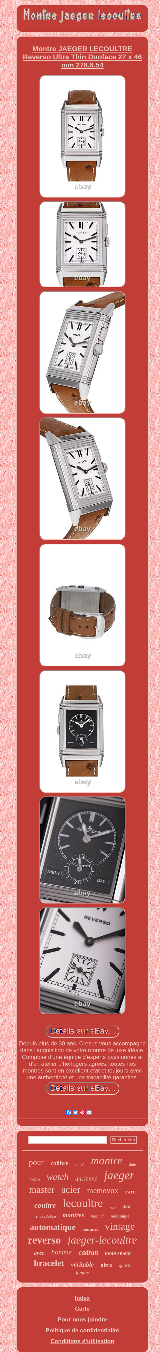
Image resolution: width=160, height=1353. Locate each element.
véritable (82, 1264)
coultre (45, 1205)
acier (70, 1189)
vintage (120, 1226)
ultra (106, 1265)
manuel (97, 1216)
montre (106, 1160)
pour (36, 1162)
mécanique (120, 1216)
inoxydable (46, 1217)
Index (82, 1298)
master (42, 1189)
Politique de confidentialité (82, 1330)
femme (82, 1272)
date (132, 1164)
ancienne (86, 1178)
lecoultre (83, 1203)
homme (61, 1252)
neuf (79, 1165)
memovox (102, 1190)
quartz (125, 1265)
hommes (90, 1229)
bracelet (49, 1263)
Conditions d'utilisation (82, 1341)
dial (126, 1206)
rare (130, 1191)
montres (73, 1215)
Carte (82, 1309)
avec (39, 1253)
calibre (59, 1163)
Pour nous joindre (82, 1319)
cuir (113, 1208)
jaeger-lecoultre (102, 1240)
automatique (53, 1227)
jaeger (119, 1175)
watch (58, 1177)
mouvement (118, 1253)
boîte (35, 1179)
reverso (44, 1240)
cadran (88, 1252)
